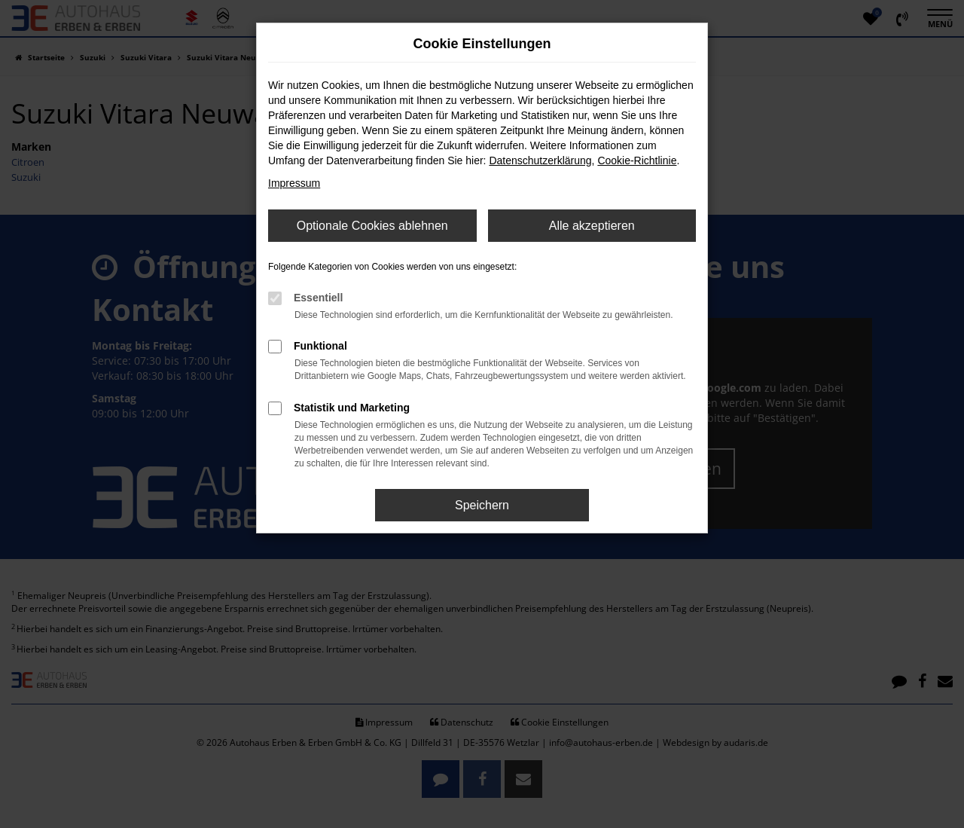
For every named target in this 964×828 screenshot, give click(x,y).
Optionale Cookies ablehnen (372, 225)
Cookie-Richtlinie (636, 160)
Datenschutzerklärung (540, 160)
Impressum (294, 183)
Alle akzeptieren (592, 225)
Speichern (482, 505)
